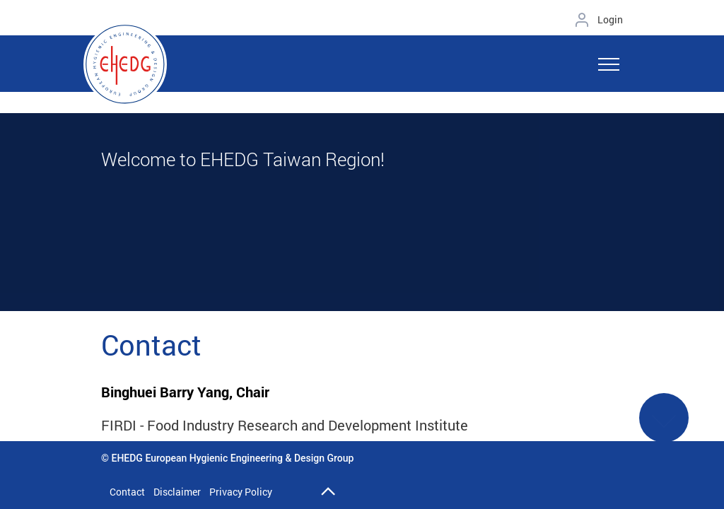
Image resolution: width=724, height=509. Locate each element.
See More (664, 426)
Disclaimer (177, 491)
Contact (127, 491)
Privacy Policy (240, 491)
